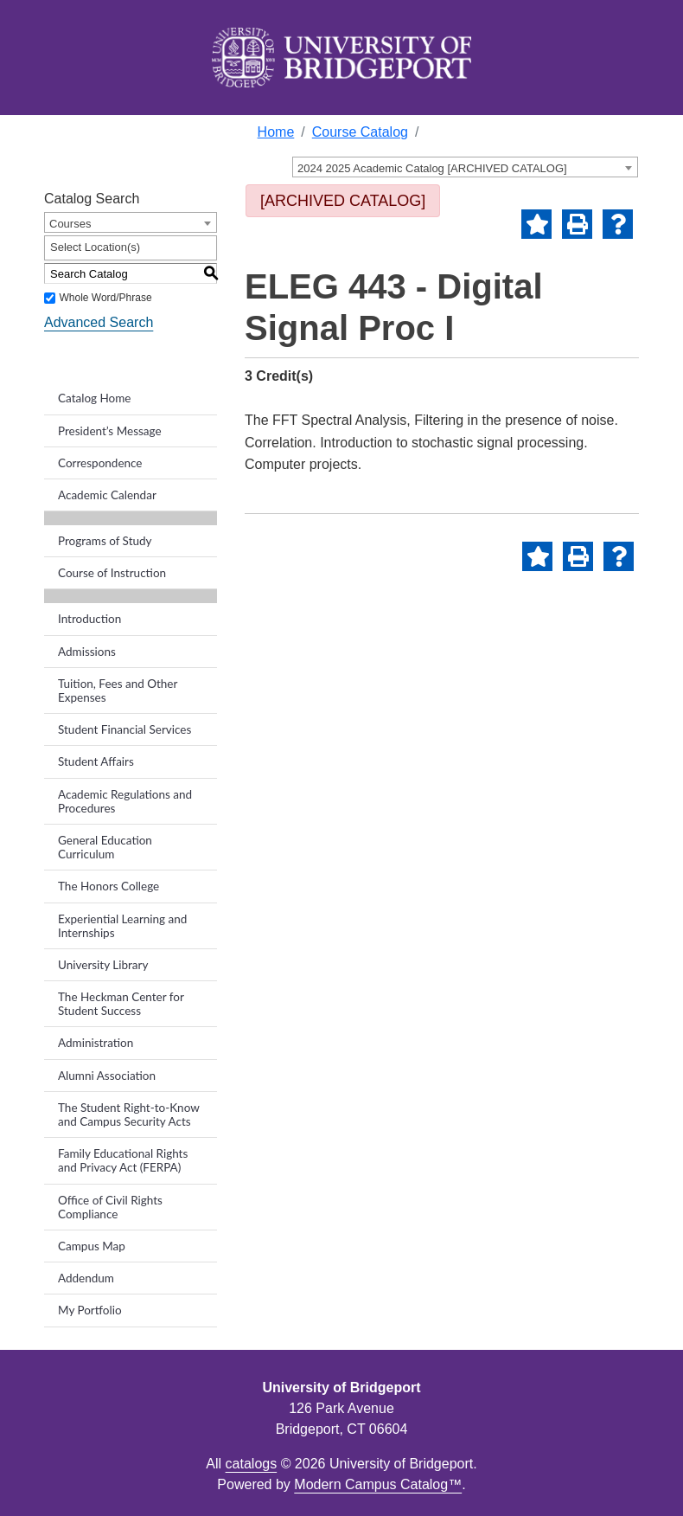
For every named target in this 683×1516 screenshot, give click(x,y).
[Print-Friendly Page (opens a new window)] (577, 224)
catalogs (252, 1463)
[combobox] (465, 167)
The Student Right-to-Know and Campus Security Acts (129, 1114)
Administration (95, 1043)
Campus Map (91, 1246)
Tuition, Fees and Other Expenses (117, 690)
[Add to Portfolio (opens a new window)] (536, 224)
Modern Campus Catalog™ (378, 1484)
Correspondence (100, 463)
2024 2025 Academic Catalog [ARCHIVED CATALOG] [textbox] (432, 168)
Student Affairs (96, 761)
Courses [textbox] (70, 223)
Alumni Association (107, 1075)
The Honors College (108, 886)
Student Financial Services (124, 729)
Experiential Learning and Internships (122, 926)
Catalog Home (94, 398)
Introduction (89, 619)
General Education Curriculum (105, 847)
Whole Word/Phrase (105, 298)
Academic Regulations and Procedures (125, 801)
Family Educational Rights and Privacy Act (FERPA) (123, 1160)
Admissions (87, 651)
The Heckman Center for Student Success (121, 1004)
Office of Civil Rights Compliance (110, 1207)
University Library (103, 965)
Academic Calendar (107, 495)
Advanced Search (98, 322)
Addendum (86, 1278)
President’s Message (110, 431)
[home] (341, 57)
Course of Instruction (112, 573)
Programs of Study (105, 541)
